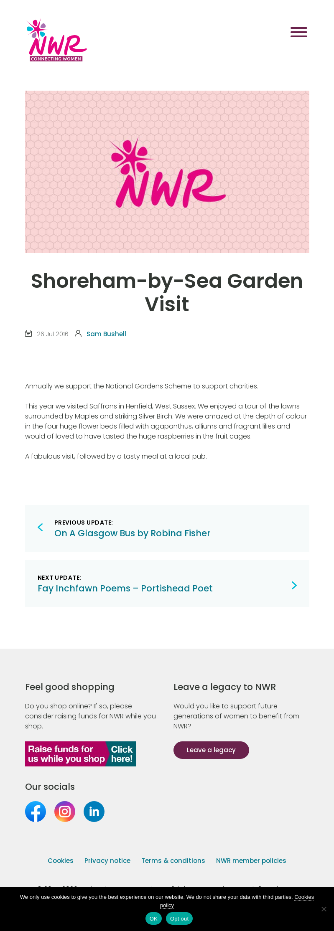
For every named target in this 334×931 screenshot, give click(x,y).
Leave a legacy (211, 750)
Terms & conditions (173, 860)
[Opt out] (323, 909)
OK (154, 919)
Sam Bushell (106, 334)
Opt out (179, 919)
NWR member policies (251, 860)
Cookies (61, 860)
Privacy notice (107, 860)
